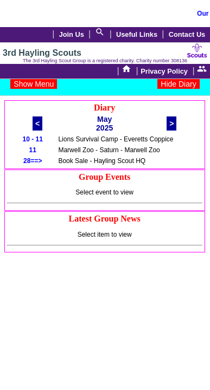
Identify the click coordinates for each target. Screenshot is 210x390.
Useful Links (136, 34)
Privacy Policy (164, 71)
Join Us (71, 34)
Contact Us (187, 34)
